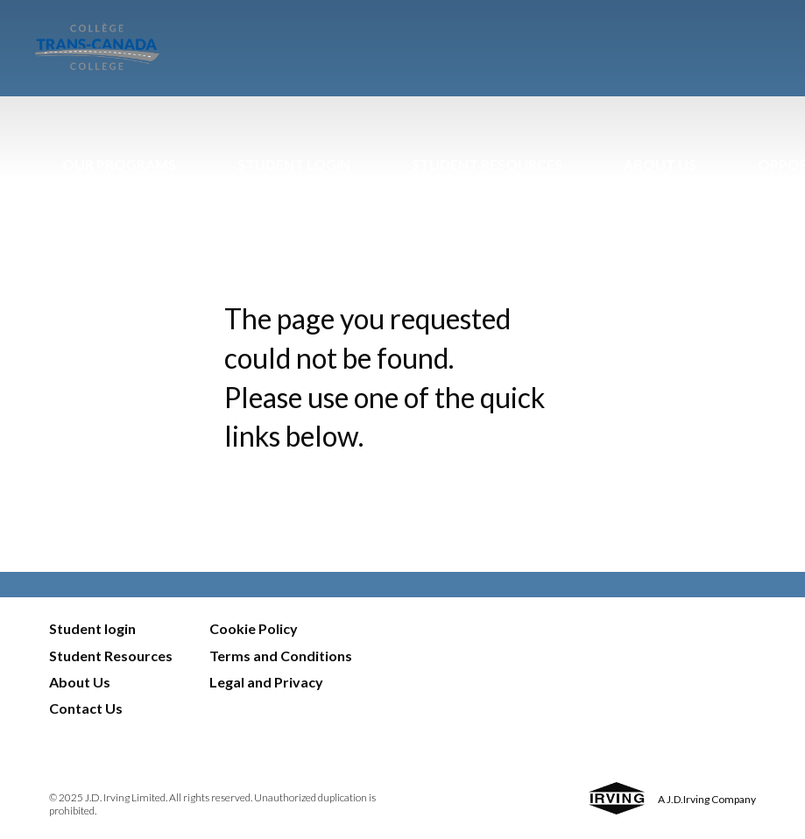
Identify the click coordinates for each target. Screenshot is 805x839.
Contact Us (86, 708)
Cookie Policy (253, 628)
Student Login (293, 164)
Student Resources (487, 164)
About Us (660, 164)
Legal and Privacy (266, 681)
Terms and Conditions (280, 655)
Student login (92, 628)
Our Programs (119, 164)
